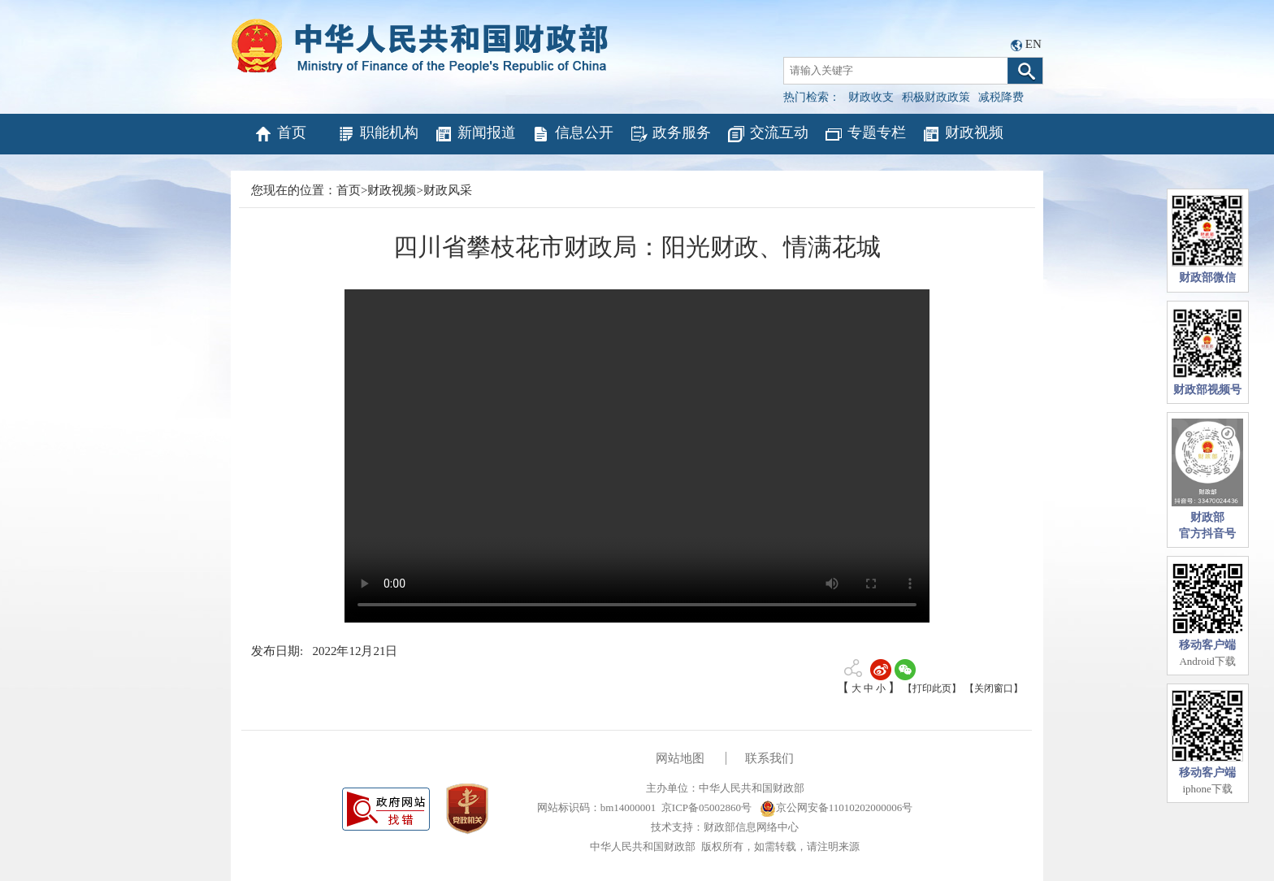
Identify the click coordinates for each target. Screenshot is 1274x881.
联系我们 (769, 758)
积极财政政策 (936, 97)
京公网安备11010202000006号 (836, 807)
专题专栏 (865, 134)
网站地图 (680, 758)
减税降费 (1001, 97)
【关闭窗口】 (993, 688)
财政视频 (962, 134)
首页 (280, 134)
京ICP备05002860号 (706, 807)
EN (1033, 43)
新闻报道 (475, 134)
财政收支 (871, 97)
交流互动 (767, 134)
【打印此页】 (932, 688)
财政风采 (447, 190)
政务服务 (670, 134)
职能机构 (377, 134)
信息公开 (572, 134)
